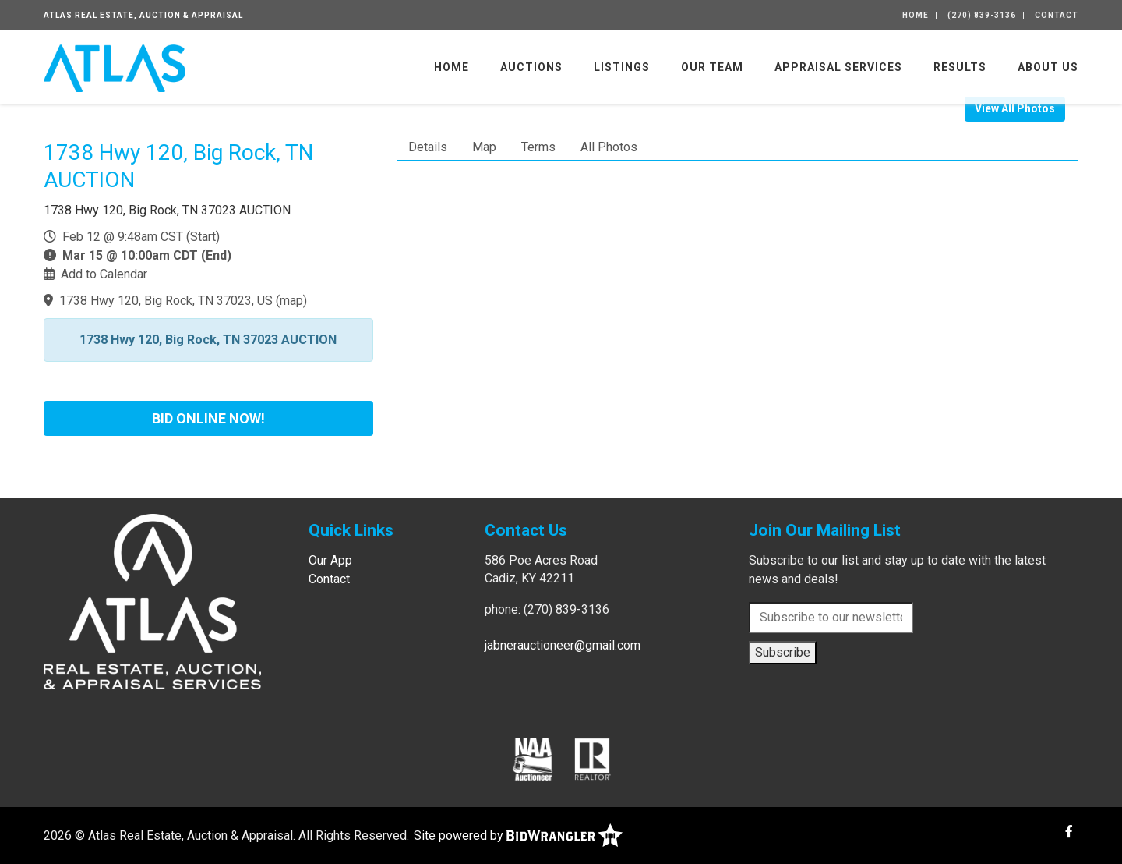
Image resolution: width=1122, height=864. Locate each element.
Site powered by (518, 835)
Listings (622, 67)
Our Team (712, 67)
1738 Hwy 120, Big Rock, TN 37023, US (166, 300)
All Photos (608, 147)
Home (915, 15)
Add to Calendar (104, 274)
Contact (1056, 15)
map (291, 300)
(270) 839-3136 (981, 15)
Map (484, 147)
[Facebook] (1069, 831)
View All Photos (1015, 108)
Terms (538, 147)
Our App (330, 560)
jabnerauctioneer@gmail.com (562, 645)
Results (959, 67)
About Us (1048, 67)
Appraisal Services (838, 67)
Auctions (531, 67)
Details (427, 147)
